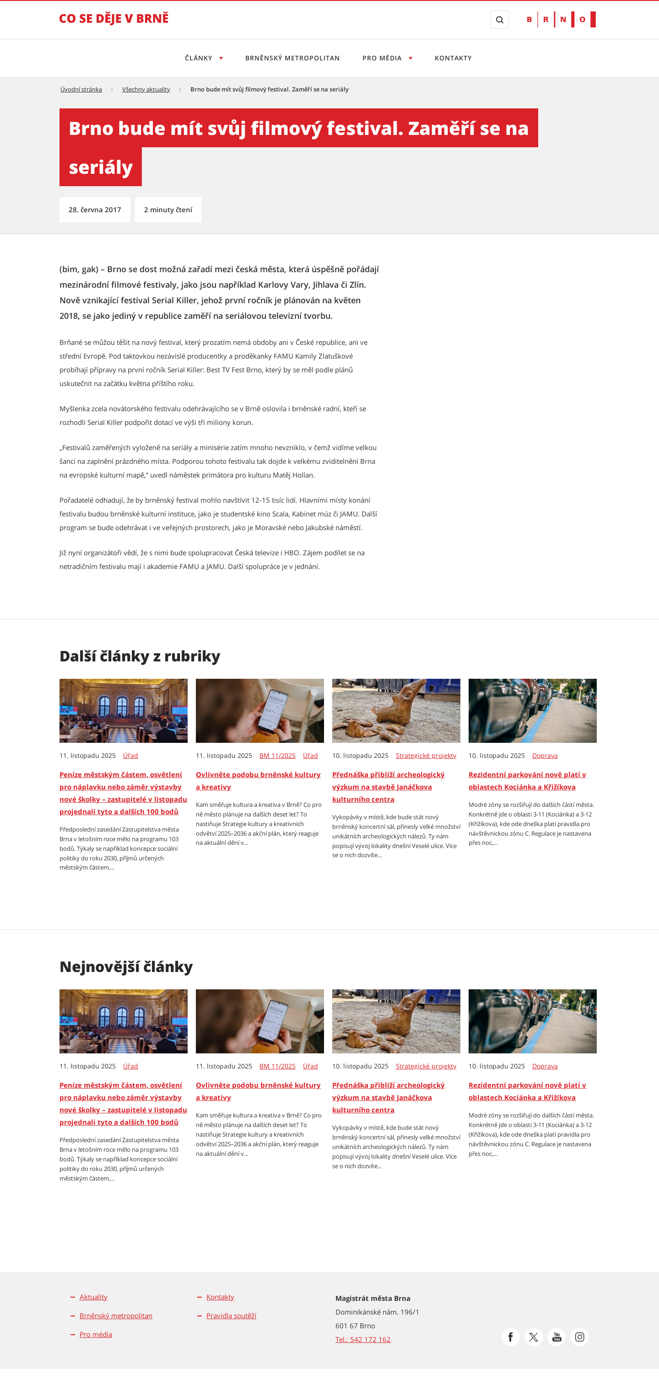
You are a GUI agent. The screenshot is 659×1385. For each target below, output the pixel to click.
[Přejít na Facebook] (511, 1337)
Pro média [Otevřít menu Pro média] (383, 58)
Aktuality (94, 1296)
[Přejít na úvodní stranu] (113, 25)
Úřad (130, 755)
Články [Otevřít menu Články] (200, 58)
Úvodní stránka (81, 89)
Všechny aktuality (146, 89)
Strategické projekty (426, 755)
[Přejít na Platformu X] (533, 1337)
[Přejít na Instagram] (579, 1337)
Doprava (545, 755)
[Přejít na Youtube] (556, 1337)
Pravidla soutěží (231, 1315)
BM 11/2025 (277, 755)
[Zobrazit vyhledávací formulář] (500, 20)
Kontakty (453, 58)
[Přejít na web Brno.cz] (561, 19)
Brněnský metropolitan (292, 58)
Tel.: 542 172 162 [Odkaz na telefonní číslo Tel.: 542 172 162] (363, 1339)
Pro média (96, 1334)
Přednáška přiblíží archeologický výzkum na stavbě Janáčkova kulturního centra (388, 787)
